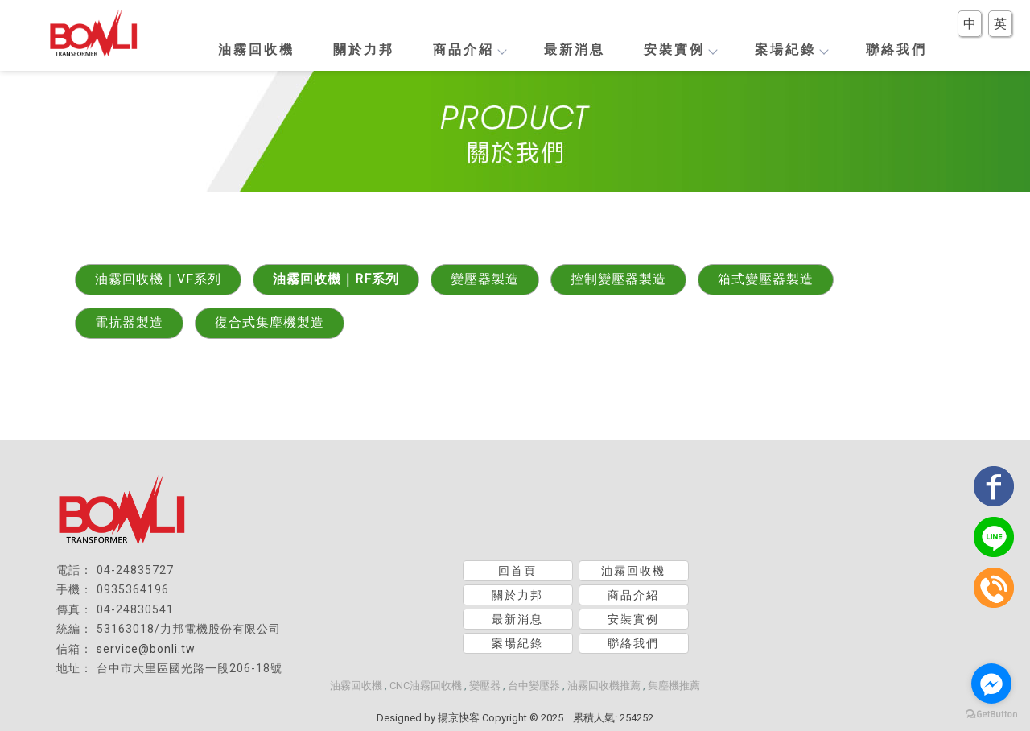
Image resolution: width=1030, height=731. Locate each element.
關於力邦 (363, 49)
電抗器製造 (129, 322)
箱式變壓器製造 (766, 279)
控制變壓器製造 (618, 279)
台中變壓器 (534, 685)
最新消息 (574, 49)
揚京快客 (459, 718)
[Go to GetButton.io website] (991, 714)
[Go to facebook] (991, 683)
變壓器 (485, 685)
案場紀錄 (791, 49)
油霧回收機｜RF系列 (336, 279)
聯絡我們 (896, 49)
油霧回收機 (256, 49)
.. (568, 718)
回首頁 (517, 570)
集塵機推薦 (674, 685)
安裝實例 (680, 49)
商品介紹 (469, 49)
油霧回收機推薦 (604, 685)
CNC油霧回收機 (425, 685)
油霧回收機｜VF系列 (158, 279)
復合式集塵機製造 (269, 322)
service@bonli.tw (146, 648)
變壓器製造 (485, 279)
